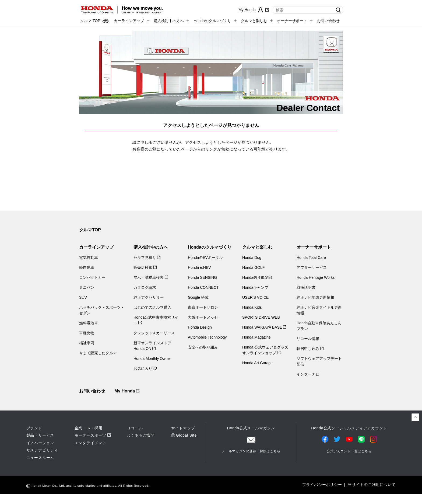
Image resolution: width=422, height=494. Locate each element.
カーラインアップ (96, 247)
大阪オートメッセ (203, 317)
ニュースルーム (40, 457)
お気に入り (145, 368)
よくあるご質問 (141, 435)
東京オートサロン (203, 307)
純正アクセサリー (148, 297)
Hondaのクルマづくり (209, 247)
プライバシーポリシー (322, 484)
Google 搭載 (198, 297)
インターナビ (308, 374)
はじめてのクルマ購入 (152, 307)
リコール (135, 428)
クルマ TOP (90, 21)
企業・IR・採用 (89, 428)
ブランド (34, 428)
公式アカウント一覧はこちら (349, 451)
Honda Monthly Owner (152, 358)
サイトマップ (183, 428)
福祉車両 (86, 343)
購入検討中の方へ (150, 247)
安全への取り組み (203, 347)
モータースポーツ (90, 435)
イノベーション (40, 443)
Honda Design (200, 327)
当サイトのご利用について (372, 484)
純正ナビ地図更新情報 (315, 297)
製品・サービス (40, 435)
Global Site (186, 435)
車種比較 (86, 333)
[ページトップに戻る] (415, 417)
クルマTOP (90, 230)
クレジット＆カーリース (154, 333)
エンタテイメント (90, 443)
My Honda (126, 391)
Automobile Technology (207, 337)
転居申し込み (310, 348)
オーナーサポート (314, 247)
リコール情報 (308, 338)
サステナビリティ (42, 450)
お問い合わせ (328, 21)
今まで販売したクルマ (98, 353)
